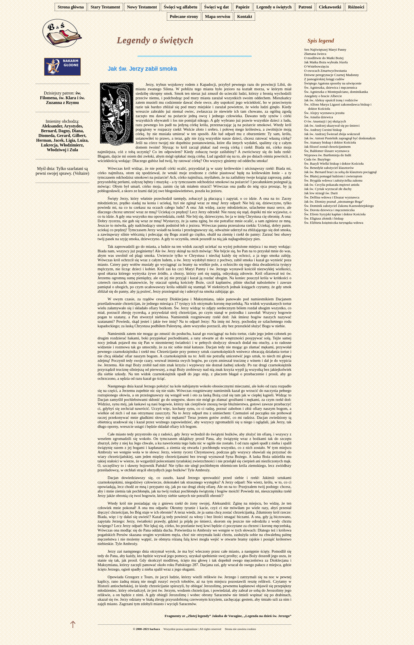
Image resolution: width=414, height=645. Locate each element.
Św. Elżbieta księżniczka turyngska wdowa (333, 223)
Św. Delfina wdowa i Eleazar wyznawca (331, 197)
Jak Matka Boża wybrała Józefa (326, 62)
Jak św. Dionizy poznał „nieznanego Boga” (334, 201)
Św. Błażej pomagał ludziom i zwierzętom (333, 176)
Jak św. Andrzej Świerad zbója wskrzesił (332, 134)
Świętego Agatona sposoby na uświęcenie (332, 83)
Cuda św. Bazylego (317, 159)
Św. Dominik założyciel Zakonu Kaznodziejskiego (339, 206)
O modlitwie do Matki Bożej (324, 58)
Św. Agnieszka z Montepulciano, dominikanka (336, 92)
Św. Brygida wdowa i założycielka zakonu (333, 180)
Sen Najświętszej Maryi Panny (325, 49)
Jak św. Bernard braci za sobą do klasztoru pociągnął (340, 172)
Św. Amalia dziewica (318, 117)
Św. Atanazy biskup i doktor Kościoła (330, 142)
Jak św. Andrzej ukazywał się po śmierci (332, 125)
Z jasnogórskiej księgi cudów (324, 79)
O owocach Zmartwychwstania (325, 71)
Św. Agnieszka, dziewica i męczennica (330, 87)
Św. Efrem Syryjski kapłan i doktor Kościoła (335, 214)
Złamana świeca (315, 54)
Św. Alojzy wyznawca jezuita (324, 113)
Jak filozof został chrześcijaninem (327, 147)
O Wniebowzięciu (316, 66)
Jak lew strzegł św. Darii (321, 193)
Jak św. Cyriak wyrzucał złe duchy (328, 189)
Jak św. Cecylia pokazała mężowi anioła (331, 185)
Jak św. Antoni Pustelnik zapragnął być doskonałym (339, 138)
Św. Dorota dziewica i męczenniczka (329, 210)
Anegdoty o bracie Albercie (323, 96)
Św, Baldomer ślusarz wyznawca (326, 151)
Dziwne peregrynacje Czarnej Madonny (331, 75)
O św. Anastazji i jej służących (325, 121)
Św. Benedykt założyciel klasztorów (329, 168)
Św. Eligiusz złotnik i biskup (324, 218)
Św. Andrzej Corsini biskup (323, 130)
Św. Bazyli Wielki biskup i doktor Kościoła (334, 163)
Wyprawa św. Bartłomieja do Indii (327, 155)
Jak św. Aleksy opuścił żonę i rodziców (331, 100)
